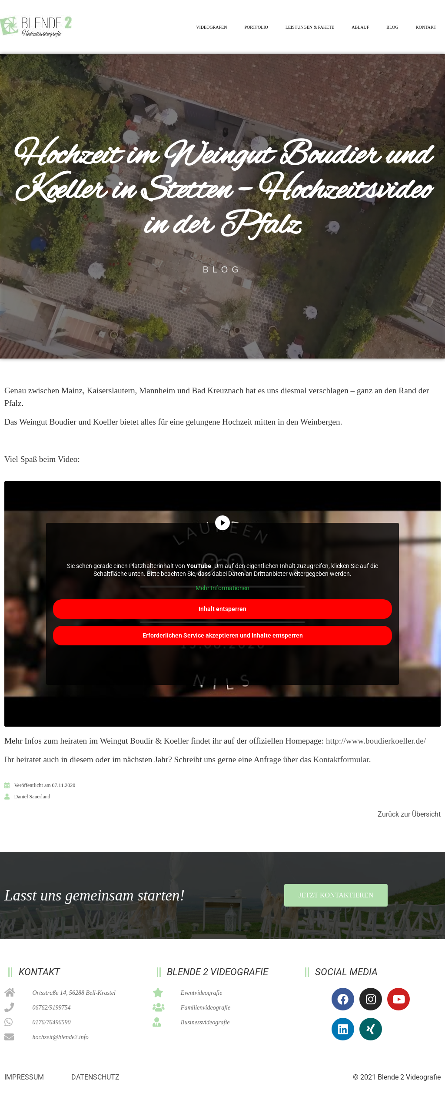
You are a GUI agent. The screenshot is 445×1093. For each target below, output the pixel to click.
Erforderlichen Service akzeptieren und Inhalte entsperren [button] (223, 634)
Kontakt (425, 27)
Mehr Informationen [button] (222, 588)
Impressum (24, 1077)
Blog (392, 27)
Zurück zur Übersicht (409, 814)
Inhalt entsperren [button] (222, 608)
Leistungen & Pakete (310, 27)
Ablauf (360, 27)
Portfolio (256, 27)
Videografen (211, 27)
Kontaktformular (341, 759)
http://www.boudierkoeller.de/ (376, 740)
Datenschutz (95, 1077)
